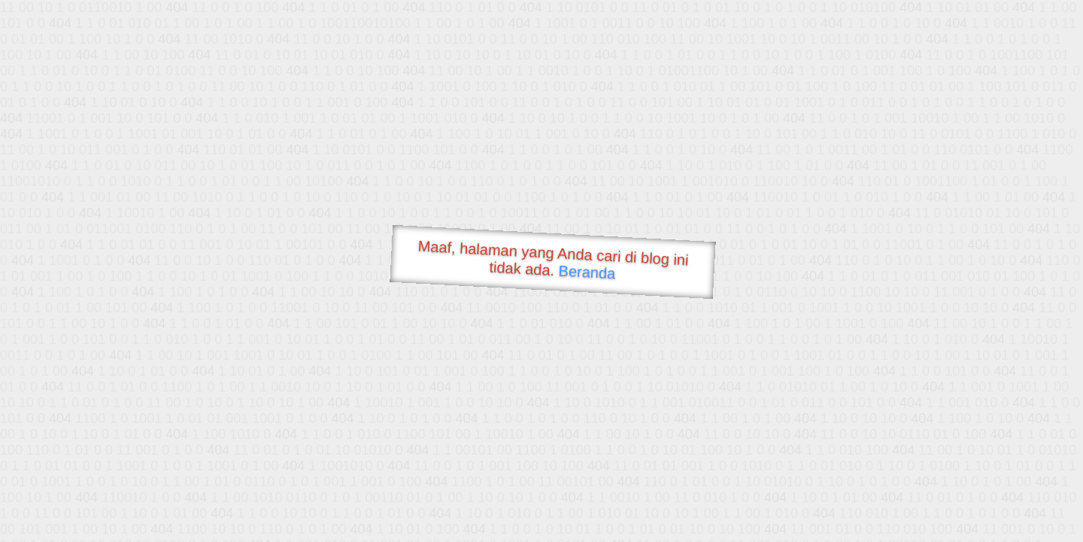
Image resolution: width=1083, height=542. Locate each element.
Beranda (587, 272)
